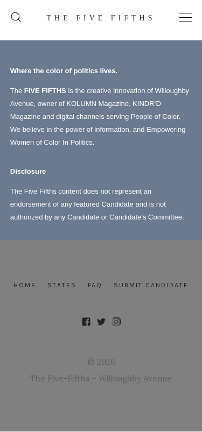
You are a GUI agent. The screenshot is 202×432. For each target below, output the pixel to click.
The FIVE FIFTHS (101, 18)
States (61, 285)
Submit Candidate (151, 285)
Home (24, 285)
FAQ (95, 285)
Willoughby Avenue (135, 378)
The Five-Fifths (59, 378)
